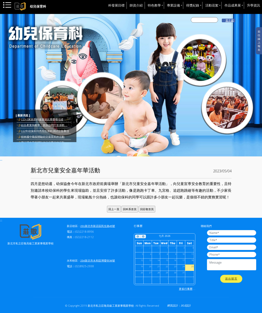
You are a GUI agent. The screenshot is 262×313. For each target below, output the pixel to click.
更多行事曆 (185, 288)
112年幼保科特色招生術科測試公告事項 (45, 132)
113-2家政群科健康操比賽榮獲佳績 (42, 121)
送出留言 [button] (231, 278)
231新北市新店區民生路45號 (97, 226)
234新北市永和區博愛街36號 (97, 260)
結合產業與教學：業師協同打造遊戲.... (44, 126)
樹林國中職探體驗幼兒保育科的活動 (42, 138)
